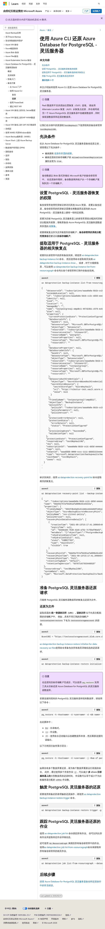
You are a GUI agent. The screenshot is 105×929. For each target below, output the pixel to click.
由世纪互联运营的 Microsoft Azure (18, 919)
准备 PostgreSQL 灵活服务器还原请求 (58, 76)
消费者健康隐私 (10, 922)
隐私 (67, 915)
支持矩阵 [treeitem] (11, 75)
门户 (86, 11)
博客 (64, 919)
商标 (35, 922)
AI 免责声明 (43, 919)
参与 (73, 919)
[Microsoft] (5, 3)
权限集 (52, 226)
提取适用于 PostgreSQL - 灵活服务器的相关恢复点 (63, 72)
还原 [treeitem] (14, 98)
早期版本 (55, 919)
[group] (71, 376)
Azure (42, 30)
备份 (49, 30)
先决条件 (46, 65)
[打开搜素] (99, 3)
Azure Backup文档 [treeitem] (13, 32)
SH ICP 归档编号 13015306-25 (16, 915)
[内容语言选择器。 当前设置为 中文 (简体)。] (10, 908)
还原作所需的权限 (63, 153)
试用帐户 (96, 11)
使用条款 (26, 922)
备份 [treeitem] (14, 94)
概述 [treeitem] (9, 71)
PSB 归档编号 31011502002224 (47, 915)
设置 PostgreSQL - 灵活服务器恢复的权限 (59, 68)
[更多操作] (100, 30)
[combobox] (18, 28)
